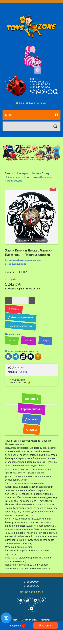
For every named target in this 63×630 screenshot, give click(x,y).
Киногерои (22, 173)
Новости (14, 619)
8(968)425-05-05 (40, 84)
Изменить (22, 371)
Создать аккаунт (36, 103)
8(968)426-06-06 (40, 87)
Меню (31, 115)
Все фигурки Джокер (15, 263)
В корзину (45, 625)
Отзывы (31, 429)
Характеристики (31, 409)
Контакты (45, 619)
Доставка (31, 419)
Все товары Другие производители (23, 260)
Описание (31, 399)
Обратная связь (29, 619)
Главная (9, 173)
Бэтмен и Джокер (40, 173)
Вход (20, 103)
